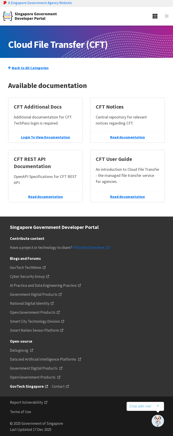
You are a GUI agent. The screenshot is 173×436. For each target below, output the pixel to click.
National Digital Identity (29, 303)
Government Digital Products (33, 294)
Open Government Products (32, 312)
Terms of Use (20, 411)
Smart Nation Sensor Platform (34, 330)
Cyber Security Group (27, 276)
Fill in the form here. (89, 247)
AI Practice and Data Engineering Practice (43, 285)
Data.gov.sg (19, 350)
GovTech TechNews (25, 267)
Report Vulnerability (26, 402)
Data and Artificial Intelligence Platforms (43, 359)
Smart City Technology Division (35, 321)
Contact (58, 386)
